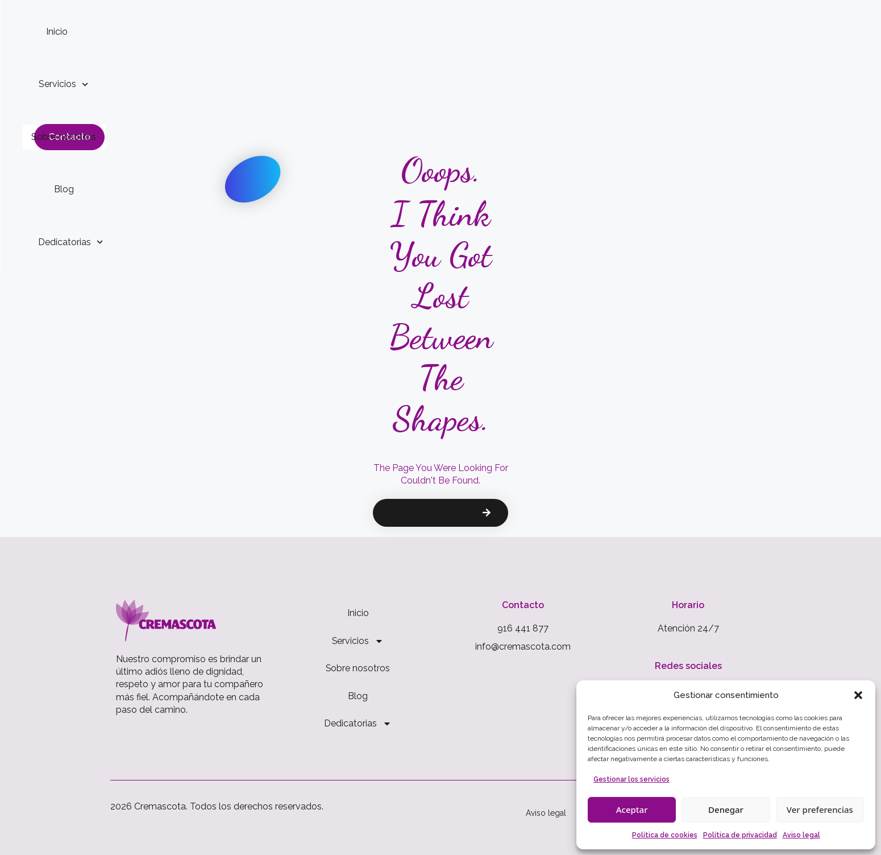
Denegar (725, 809)
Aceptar (632, 809)
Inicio (284, 31)
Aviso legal (801, 835)
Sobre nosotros (433, 31)
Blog (504, 31)
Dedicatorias (575, 32)
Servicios (348, 32)
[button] (858, 695)
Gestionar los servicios (631, 779)
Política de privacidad (740, 835)
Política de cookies (664, 835)
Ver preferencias (820, 809)
